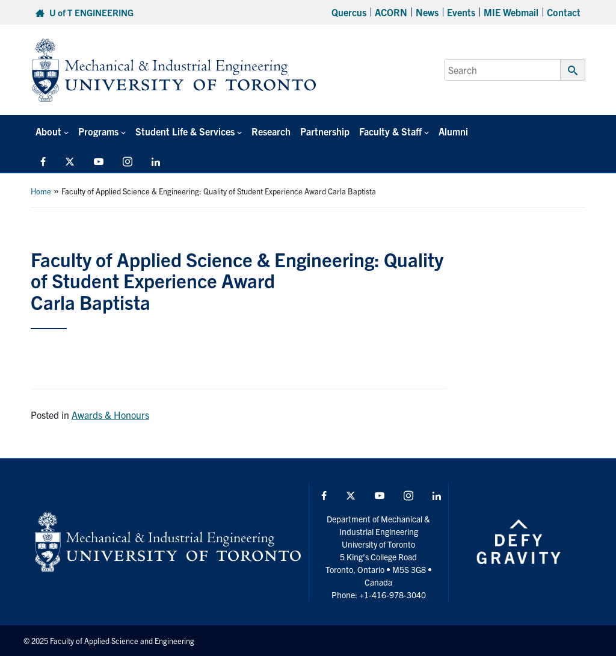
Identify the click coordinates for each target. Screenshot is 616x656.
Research (271, 131)
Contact (564, 12)
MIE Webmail (511, 12)
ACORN (391, 12)
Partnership (325, 131)
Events (461, 12)
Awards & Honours (110, 415)
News (427, 12)
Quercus (348, 12)
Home (41, 191)
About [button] (48, 131)
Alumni (453, 131)
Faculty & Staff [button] (390, 131)
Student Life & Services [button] (185, 131)
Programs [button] (98, 131)
